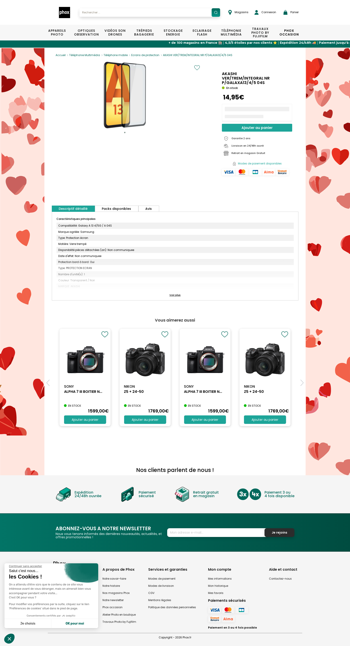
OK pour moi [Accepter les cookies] (75, 623)
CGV (151, 593)
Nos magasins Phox (116, 593)
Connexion (265, 12)
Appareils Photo (57, 32)
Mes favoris (215, 593)
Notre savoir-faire (114, 579)
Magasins (238, 12)
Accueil (61, 55)
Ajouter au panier (257, 127)
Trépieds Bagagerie (144, 32)
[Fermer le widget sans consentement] (25, 566)
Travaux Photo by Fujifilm (119, 622)
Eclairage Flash (202, 32)
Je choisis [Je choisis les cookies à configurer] (27, 623)
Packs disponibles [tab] (116, 208)
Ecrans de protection (145, 55)
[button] (125, 132)
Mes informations (220, 579)
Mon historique (218, 586)
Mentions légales (159, 600)
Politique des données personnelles (172, 607)
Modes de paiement (161, 579)
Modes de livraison (161, 586)
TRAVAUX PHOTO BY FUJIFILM (260, 33)
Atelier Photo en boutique (119, 615)
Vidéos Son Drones (115, 32)
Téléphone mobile (116, 55)
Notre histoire (111, 586)
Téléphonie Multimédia (231, 32)
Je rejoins (279, 532)
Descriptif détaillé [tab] (73, 208)
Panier (291, 12)
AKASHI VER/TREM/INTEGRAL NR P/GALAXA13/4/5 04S (197, 55)
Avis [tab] (148, 208)
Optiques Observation (86, 32)
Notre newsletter (113, 600)
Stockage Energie (173, 32)
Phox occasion (112, 607)
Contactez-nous (280, 579)
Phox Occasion (289, 32)
